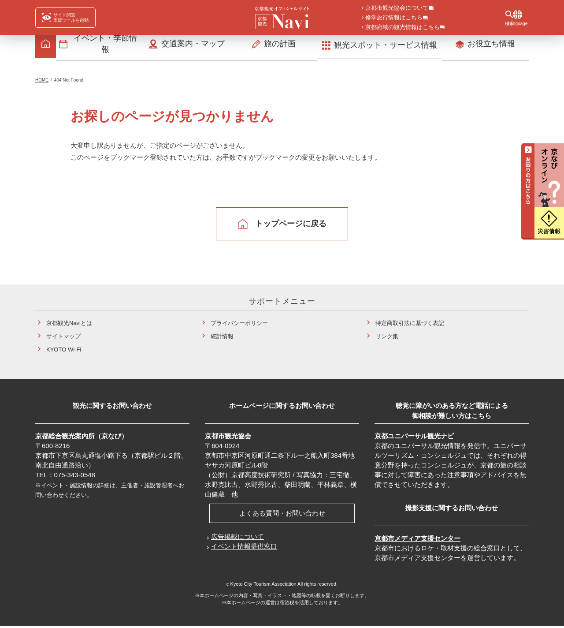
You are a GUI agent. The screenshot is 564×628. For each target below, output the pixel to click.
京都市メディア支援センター (417, 540)
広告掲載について (237, 538)
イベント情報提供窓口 (244, 548)
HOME (41, 82)
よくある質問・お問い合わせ (282, 515)
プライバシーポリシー (239, 325)
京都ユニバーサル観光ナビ (414, 438)
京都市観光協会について (397, 8)
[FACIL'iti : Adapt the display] (65, 17)
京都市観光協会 (228, 438)
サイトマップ (63, 338)
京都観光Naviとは (69, 325)
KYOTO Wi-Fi (63, 351)
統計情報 (222, 338)
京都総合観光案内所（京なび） (81, 438)
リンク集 (386, 338)
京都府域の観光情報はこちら (402, 27)
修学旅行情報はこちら (394, 18)
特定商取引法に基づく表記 (409, 325)
